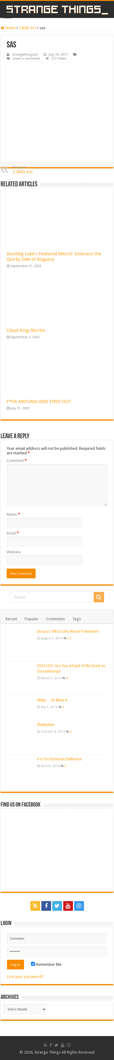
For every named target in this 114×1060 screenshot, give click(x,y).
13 (69, 638)
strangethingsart (25, 55)
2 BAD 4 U (27, 28)
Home (8, 28)
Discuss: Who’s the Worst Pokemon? (68, 631)
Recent (11, 619)
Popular (31, 619)
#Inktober (46, 724)
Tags (76, 619)
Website (14, 552)
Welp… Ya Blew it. (52, 700)
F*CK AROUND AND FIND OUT (39, 401)
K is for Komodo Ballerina (59, 759)
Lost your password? (25, 976)
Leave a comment (26, 58)
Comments (55, 619)
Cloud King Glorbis (26, 330)
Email (13, 533)
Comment (17, 460)
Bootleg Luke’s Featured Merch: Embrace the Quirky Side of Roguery (54, 256)
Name (13, 514)
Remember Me (46, 964)
